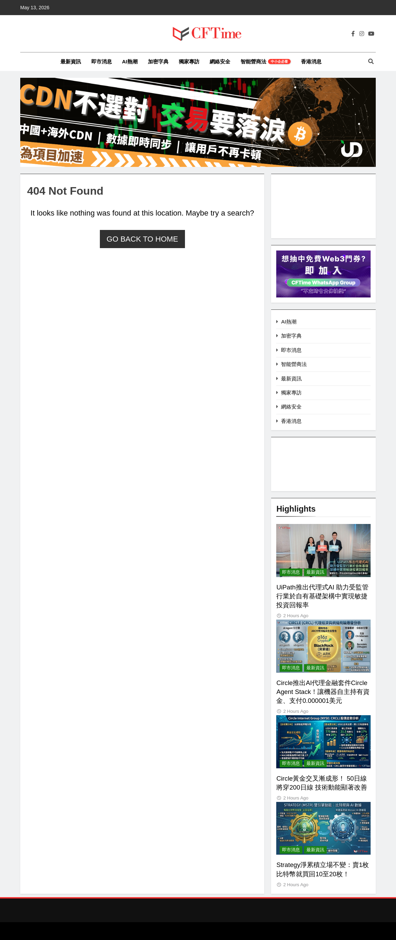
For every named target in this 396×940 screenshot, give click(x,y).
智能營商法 (266, 61)
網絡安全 (220, 61)
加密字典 (158, 61)
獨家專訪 (189, 61)
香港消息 (311, 61)
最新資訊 (70, 61)
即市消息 (101, 61)
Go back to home (142, 239)
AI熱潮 (130, 61)
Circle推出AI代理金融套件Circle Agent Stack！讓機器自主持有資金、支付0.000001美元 (323, 691)
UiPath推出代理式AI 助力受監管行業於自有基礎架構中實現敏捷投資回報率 (322, 596)
